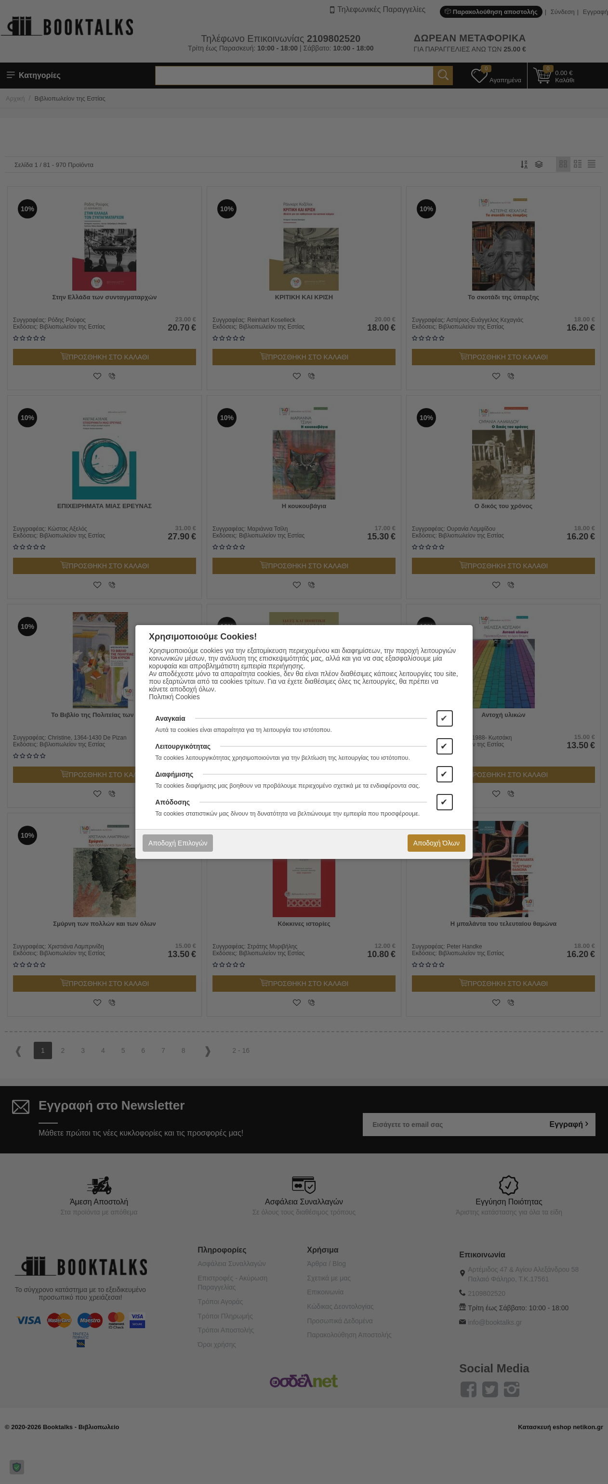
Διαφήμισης (174, 774)
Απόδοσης (172, 802)
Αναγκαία (170, 718)
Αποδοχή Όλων (436, 843)
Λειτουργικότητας (183, 746)
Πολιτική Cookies (174, 697)
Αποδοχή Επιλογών (177, 843)
